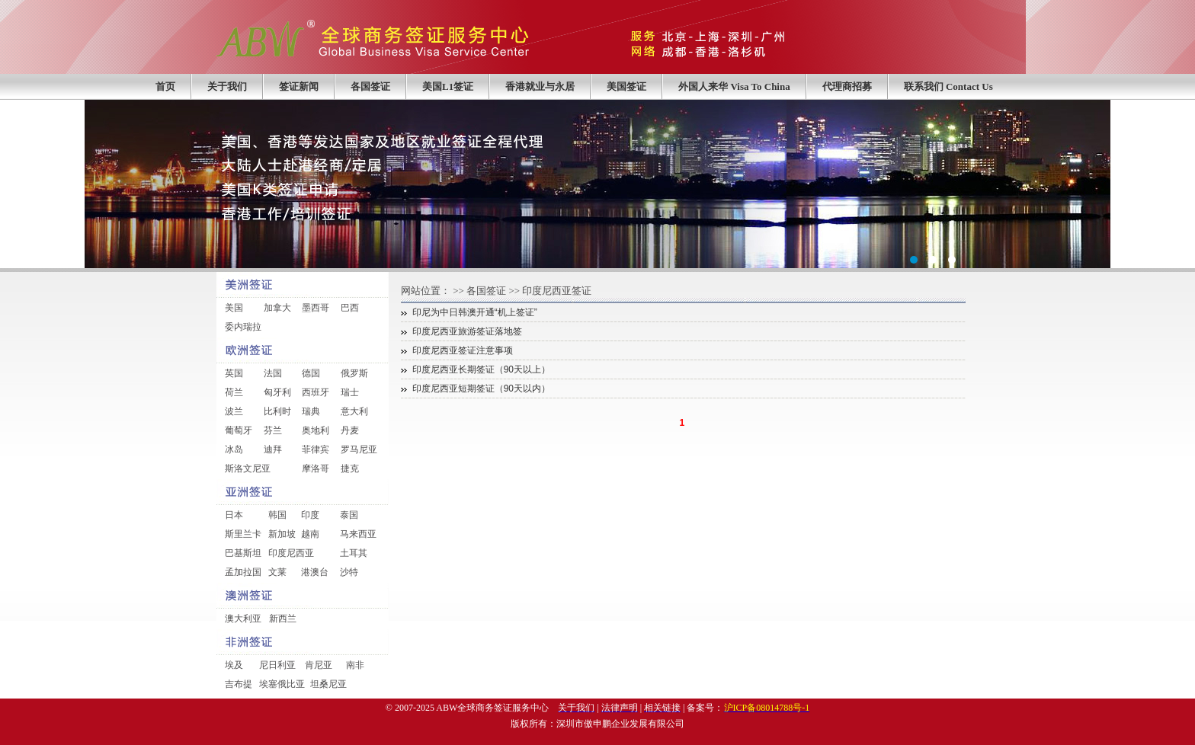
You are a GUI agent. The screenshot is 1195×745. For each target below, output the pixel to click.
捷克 (350, 468)
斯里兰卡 (243, 534)
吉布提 (238, 684)
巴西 (350, 307)
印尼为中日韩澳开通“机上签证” (474, 312)
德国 (311, 373)
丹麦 (350, 430)
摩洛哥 (315, 468)
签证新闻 (299, 86)
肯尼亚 (318, 665)
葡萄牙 (238, 430)
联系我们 (948, 86)
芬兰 (273, 430)
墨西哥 (315, 307)
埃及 (234, 665)
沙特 (349, 572)
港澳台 (314, 572)
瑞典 (311, 411)
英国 (234, 373)
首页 (165, 86)
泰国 (349, 515)
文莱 (277, 572)
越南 (310, 534)
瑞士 (350, 392)
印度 (310, 515)
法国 (273, 373)
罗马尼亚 (359, 449)
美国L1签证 (447, 86)
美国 (234, 307)
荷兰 (234, 392)
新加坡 (282, 534)
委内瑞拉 (243, 326)
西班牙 (315, 392)
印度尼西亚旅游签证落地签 (467, 331)
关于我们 (227, 86)
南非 (355, 665)
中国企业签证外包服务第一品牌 (597, 184)
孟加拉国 (243, 572)
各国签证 (370, 86)
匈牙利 (277, 392)
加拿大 (277, 307)
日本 (234, 515)
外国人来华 (734, 86)
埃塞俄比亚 (282, 684)
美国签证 (626, 86)
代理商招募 (847, 86)
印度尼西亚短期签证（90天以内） (481, 388)
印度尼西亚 (291, 553)
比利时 (277, 411)
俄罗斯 (354, 373)
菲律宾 (315, 449)
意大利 (354, 411)
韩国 (277, 515)
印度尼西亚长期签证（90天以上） (481, 369)
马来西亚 (358, 534)
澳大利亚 (243, 618)
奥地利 (315, 430)
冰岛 (234, 449)
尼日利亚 (277, 665)
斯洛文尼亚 (248, 468)
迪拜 (273, 449)
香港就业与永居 (540, 86)
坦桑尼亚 (328, 684)
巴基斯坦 (243, 553)
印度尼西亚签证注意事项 (462, 350)
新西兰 (282, 618)
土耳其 (353, 553)
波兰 (234, 411)
